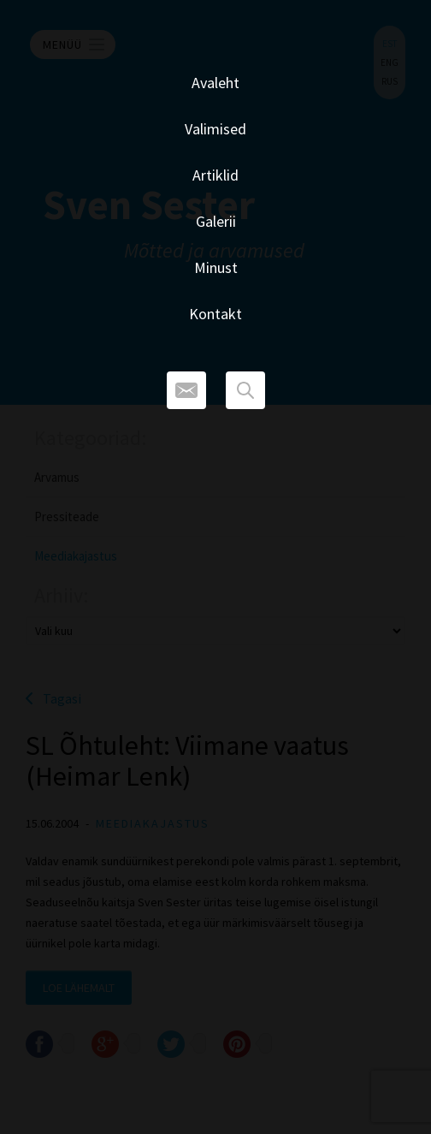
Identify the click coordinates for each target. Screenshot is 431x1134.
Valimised (215, 129)
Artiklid (215, 175)
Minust (216, 267)
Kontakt (215, 314)
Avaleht (215, 82)
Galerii (216, 221)
